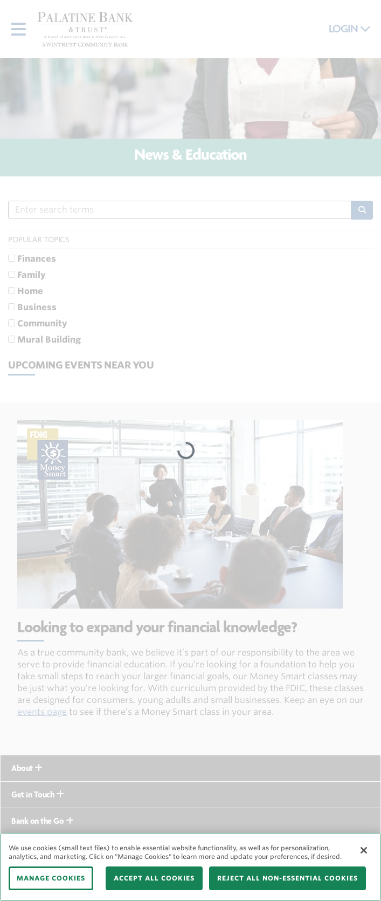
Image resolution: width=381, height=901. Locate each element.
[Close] (364, 850)
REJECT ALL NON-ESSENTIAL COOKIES (287, 878)
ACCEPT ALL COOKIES (154, 878)
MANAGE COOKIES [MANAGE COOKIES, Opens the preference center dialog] (51, 878)
